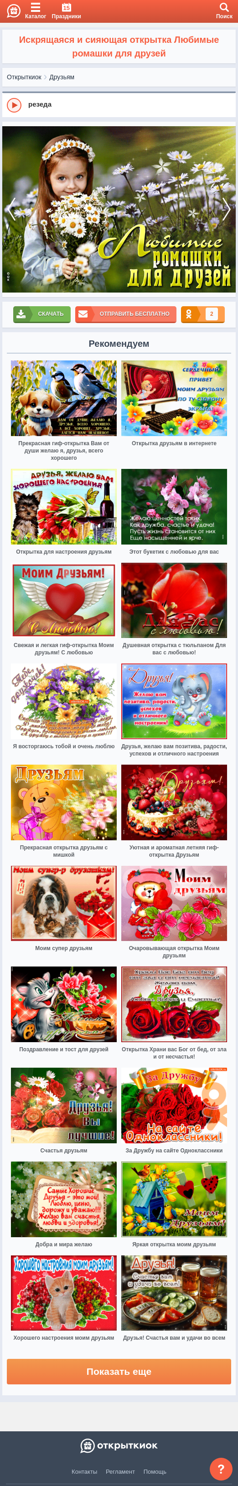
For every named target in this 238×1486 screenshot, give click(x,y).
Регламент (120, 1471)
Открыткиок (24, 77)
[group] (119, 105)
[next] (226, 209)
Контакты (84, 1471)
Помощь (155, 1471)
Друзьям (61, 77)
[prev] (11, 209)
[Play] (14, 105)
